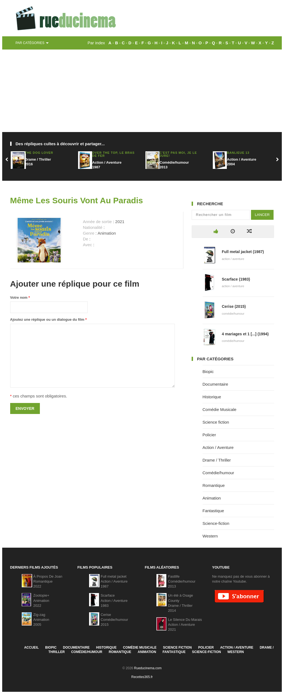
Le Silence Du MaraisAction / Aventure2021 (185, 625)
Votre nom (20, 297)
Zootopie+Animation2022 (41, 600)
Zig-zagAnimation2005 (41, 620)
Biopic (208, 371)
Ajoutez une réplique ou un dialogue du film (48, 319)
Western (210, 536)
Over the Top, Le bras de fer (113, 154)
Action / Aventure (218, 447)
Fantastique (213, 510)
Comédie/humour (218, 472)
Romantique (214, 485)
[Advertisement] (142, 90)
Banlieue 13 (238, 152)
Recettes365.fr (142, 677)
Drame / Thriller (217, 460)
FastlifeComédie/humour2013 (181, 581)
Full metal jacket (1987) (243, 251)
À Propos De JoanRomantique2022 (47, 581)
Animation (212, 498)
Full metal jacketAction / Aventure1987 (114, 581)
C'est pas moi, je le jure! (178, 154)
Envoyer (25, 408)
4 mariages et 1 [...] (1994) (245, 334)
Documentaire (215, 384)
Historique (212, 396)
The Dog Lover (39, 152)
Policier (209, 434)
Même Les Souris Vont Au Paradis (76, 200)
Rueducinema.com (148, 668)
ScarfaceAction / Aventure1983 (114, 600)
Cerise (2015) (234, 306)
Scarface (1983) (236, 279)
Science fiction (216, 422)
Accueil (31, 647)
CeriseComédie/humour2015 (114, 620)
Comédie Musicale (219, 409)
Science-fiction (216, 523)
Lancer (262, 215)
